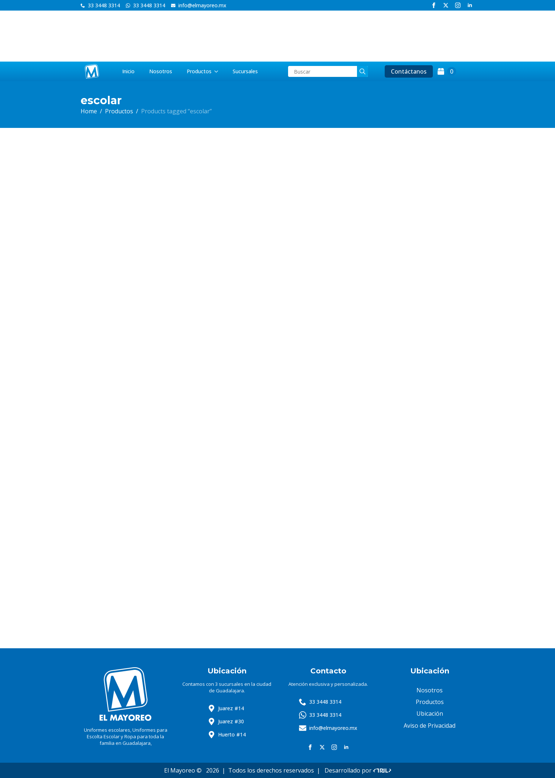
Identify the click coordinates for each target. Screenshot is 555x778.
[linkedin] (469, 5)
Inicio (128, 71)
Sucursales (245, 71)
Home (89, 111)
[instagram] (457, 5)
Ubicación (429, 713)
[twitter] (445, 5)
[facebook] (433, 5)
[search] (362, 71)
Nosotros (160, 71)
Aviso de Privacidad (429, 726)
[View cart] (447, 71)
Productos (199, 71)
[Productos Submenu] (218, 71)
